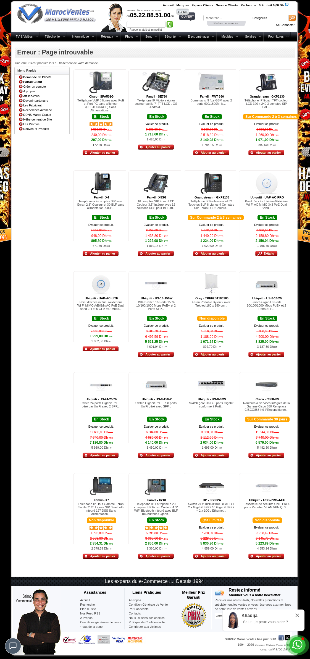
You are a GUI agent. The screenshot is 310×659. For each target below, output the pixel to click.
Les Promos (31, 124)
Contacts (135, 613)
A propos (29, 91)
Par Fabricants (139, 609)
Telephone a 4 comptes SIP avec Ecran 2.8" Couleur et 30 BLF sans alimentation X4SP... (100, 205)
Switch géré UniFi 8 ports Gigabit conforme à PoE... (211, 404)
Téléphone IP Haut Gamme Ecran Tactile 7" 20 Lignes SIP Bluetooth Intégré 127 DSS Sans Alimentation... (101, 509)
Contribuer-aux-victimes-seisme (145, 629)
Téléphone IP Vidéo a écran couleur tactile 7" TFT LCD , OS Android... (156, 104)
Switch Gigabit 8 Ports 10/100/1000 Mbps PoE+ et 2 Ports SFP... (266, 305)
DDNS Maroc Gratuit (37, 114)
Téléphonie (52, 36)
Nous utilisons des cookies (147, 617)
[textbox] (227, 18)
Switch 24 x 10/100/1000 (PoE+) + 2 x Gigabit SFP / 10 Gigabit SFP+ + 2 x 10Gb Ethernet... (211, 507)
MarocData (281, 649)
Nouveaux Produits (36, 128)
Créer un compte (34, 86)
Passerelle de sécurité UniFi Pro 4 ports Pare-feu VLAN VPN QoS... (266, 505)
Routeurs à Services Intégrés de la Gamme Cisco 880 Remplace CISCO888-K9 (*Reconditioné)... (266, 406)
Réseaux (107, 36)
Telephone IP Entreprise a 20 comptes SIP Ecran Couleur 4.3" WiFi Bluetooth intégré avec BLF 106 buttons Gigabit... (156, 509)
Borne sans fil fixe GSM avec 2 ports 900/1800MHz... (211, 102)
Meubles (227, 36)
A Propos (135, 600)
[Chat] (13, 646)
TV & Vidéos (24, 36)
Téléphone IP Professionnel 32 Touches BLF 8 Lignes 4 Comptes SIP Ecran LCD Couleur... (211, 205)
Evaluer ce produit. (156, 123)
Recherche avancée (226, 23)
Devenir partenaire (35, 100)
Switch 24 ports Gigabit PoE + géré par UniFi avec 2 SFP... (100, 404)
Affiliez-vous (31, 96)
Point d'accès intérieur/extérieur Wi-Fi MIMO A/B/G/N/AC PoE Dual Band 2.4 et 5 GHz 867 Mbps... (100, 305)
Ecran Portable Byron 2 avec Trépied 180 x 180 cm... (211, 303)
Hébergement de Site (37, 119)
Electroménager (198, 36)
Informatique (80, 36)
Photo (129, 36)
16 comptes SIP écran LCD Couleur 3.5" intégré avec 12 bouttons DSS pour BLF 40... (155, 205)
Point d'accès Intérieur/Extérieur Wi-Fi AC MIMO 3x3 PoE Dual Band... (266, 205)
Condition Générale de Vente (148, 604)
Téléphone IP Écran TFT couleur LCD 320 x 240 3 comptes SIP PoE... (266, 104)
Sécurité (169, 36)
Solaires (250, 36)
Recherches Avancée (37, 110)
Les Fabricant (32, 105)
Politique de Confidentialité (147, 622)
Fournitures (276, 36)
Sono (149, 36)
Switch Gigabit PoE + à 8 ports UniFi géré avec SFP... (156, 404)
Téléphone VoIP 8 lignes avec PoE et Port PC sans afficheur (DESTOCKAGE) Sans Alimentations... (100, 105)
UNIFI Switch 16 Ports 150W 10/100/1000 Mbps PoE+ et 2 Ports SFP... (156, 305)
